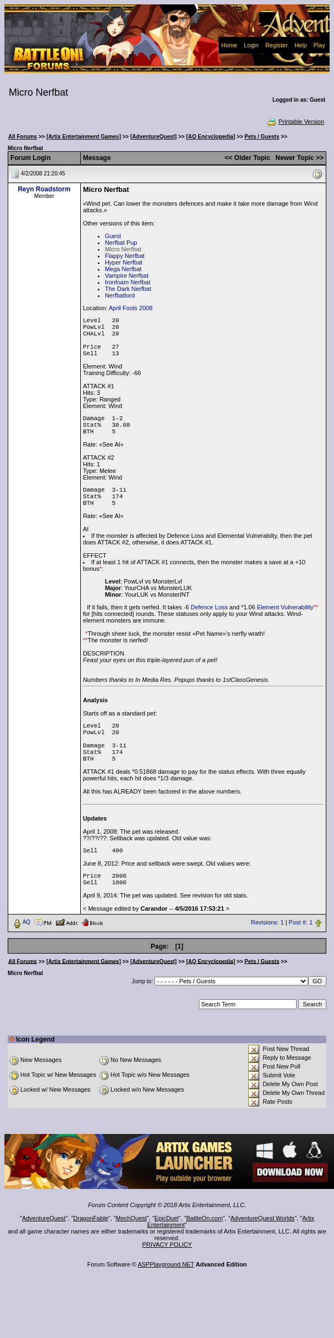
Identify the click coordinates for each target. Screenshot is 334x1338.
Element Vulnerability (285, 607)
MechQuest (131, 1218)
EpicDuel (166, 1218)
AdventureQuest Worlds (263, 1218)
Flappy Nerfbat (124, 255)
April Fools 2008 (131, 308)
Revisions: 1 (267, 922)
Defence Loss (209, 607)
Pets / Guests (261, 137)
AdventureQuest (44, 1218)
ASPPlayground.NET (166, 1264)
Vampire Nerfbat (126, 275)
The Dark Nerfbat (128, 288)
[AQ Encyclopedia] (210, 137)
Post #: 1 (301, 922)
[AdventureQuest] (153, 137)
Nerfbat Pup (121, 242)
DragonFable (90, 1218)
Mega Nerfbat (123, 269)
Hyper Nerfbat (123, 262)
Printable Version (295, 121)
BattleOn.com (204, 1218)
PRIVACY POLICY (167, 1244)
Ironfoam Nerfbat (128, 282)
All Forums (22, 137)
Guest (113, 236)
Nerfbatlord (120, 295)
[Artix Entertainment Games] (83, 137)
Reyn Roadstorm (44, 189)
